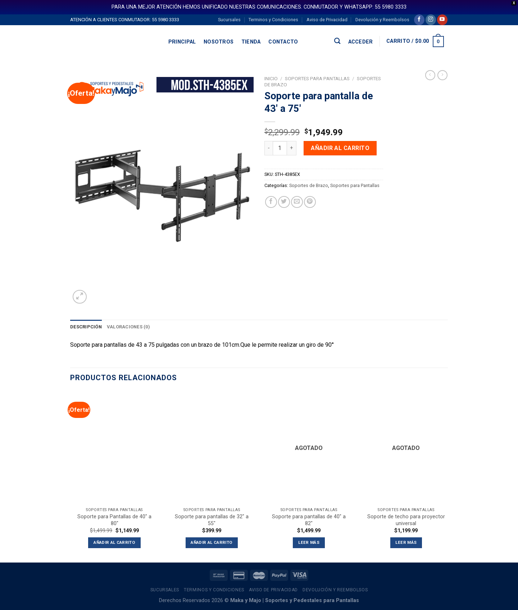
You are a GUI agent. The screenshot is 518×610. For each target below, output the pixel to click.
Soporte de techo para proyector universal (406, 520)
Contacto (283, 42)
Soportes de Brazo (308, 185)
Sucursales (229, 19)
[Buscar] (337, 41)
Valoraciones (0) (128, 326)
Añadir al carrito (340, 148)
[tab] (86, 327)
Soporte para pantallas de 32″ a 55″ (212, 520)
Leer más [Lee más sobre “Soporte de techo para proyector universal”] (406, 542)
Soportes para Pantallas (317, 78)
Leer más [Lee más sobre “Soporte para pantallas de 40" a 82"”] (308, 542)
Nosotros (218, 42)
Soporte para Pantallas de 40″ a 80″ (114, 520)
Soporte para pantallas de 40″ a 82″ (309, 520)
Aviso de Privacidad (326, 19)
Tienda (251, 42)
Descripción (86, 326)
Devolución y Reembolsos (382, 19)
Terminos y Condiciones (273, 19)
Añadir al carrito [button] (114, 542)
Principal (182, 42)
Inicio (271, 78)
